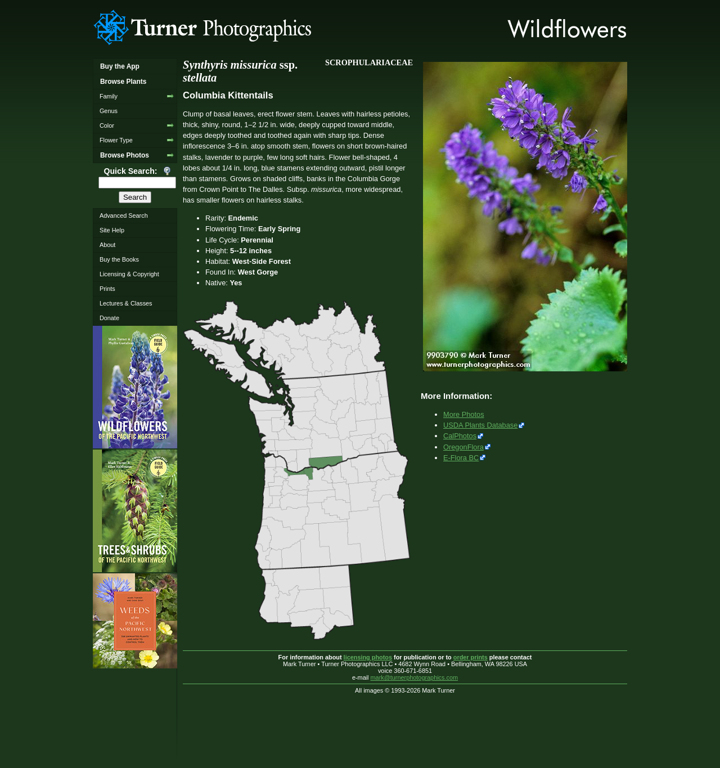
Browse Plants (123, 82)
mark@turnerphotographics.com (414, 677)
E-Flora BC (461, 457)
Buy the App (120, 66)
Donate (109, 318)
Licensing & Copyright (129, 274)
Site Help (112, 230)
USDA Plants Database (480, 425)
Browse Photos (124, 155)
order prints (470, 657)
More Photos (463, 414)
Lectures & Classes (126, 303)
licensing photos (368, 657)
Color (107, 125)
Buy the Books (119, 259)
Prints (107, 288)
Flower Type (116, 140)
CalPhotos (459, 436)
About (107, 244)
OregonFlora (463, 447)
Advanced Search (124, 215)
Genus (109, 110)
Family (109, 96)
